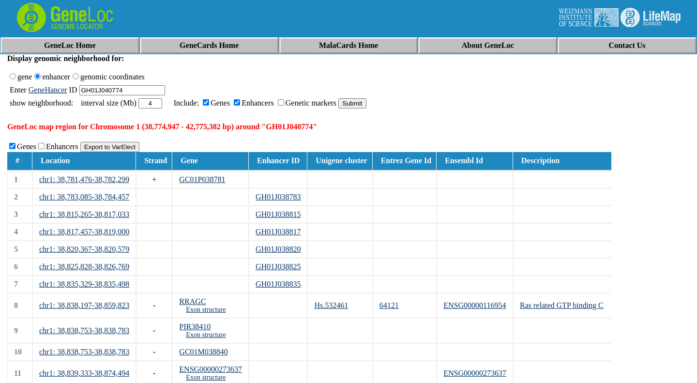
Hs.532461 (331, 305)
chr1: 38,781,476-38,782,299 (84, 179)
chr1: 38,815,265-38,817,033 (84, 214)
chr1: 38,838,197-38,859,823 (84, 305)
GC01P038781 (202, 179)
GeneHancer (48, 90)
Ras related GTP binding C (562, 305)
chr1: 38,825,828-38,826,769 (84, 266)
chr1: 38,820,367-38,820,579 (84, 249)
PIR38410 (195, 326)
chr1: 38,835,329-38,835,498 (84, 284)
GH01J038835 (278, 284)
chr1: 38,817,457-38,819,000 (84, 232)
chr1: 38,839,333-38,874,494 (84, 373)
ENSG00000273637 (210, 369)
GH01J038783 (278, 197)
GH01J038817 (278, 232)
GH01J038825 (278, 266)
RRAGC (192, 301)
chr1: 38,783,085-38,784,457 (84, 197)
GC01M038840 (203, 352)
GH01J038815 (278, 214)
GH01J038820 (278, 249)
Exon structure (206, 309)
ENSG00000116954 (474, 305)
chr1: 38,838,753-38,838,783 (84, 330)
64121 (389, 305)
